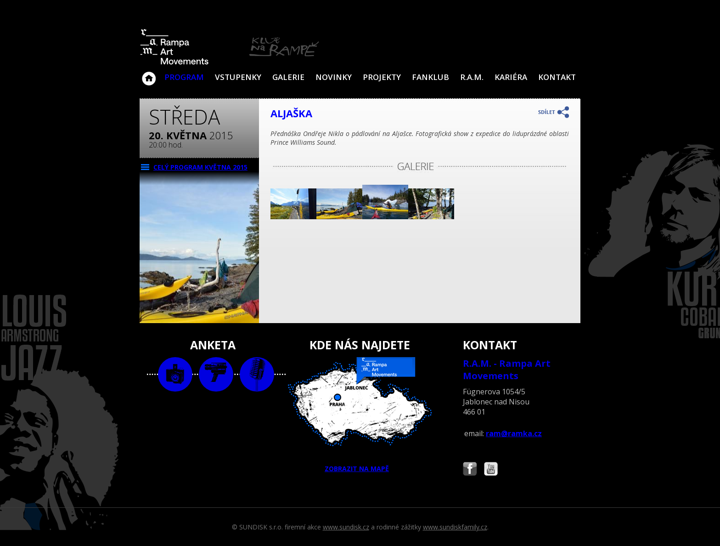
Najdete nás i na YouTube (491, 470)
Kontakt (557, 77)
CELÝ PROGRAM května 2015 (200, 167)
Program (184, 77)
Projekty (382, 77)
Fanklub (430, 77)
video (216, 374)
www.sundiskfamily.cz (455, 527)
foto (175, 374)
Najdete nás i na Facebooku (470, 470)
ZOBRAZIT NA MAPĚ (360, 415)
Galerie (288, 77)
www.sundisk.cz (346, 527)
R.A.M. (472, 77)
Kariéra (511, 77)
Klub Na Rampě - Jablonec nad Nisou (149, 74)
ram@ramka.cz (514, 433)
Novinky (333, 77)
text (257, 374)
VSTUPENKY (238, 77)
